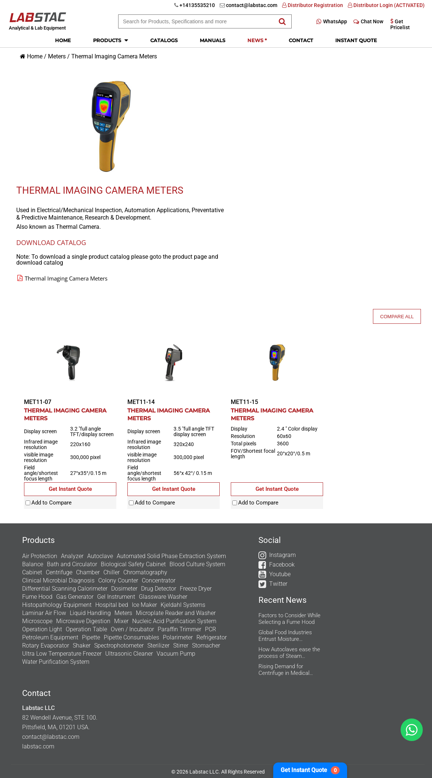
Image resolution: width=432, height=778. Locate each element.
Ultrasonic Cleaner (129, 653)
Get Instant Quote (310, 770)
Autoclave (100, 556)
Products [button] (110, 40)
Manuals (212, 40)
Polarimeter (178, 637)
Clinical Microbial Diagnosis (58, 580)
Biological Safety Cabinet (133, 564)
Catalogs (164, 40)
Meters (57, 56)
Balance (32, 564)
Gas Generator (74, 596)
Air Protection (39, 556)
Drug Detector (158, 588)
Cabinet (32, 572)
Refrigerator (211, 637)
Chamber (88, 572)
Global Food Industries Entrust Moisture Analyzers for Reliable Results (285, 635)
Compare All (397, 316)
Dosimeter (124, 588)
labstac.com (38, 746)
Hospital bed (111, 604)
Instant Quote (356, 40)
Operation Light (42, 629)
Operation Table (86, 629)
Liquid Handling (90, 612)
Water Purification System (55, 661)
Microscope (37, 621)
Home (63, 40)
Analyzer (72, 556)
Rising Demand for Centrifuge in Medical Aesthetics (283, 669)
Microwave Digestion (83, 621)
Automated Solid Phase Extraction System (171, 556)
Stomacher (206, 645)
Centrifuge (59, 572)
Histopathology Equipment (57, 604)
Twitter (278, 583)
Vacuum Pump (176, 653)
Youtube (280, 574)
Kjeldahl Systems (183, 604)
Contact (301, 40)
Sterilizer (158, 645)
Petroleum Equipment (50, 637)
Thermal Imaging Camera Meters (114, 56)
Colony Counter (118, 580)
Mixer (121, 621)
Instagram (282, 554)
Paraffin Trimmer (179, 629)
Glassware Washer (163, 596)
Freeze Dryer (196, 588)
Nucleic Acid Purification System (174, 621)
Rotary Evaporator (45, 645)
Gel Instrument (116, 596)
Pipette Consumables (131, 637)
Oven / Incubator (132, 629)
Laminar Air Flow (44, 612)
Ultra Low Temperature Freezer (62, 653)
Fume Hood (37, 596)
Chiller (111, 572)
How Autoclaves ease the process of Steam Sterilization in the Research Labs (289, 652)
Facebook (282, 564)
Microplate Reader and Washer (176, 612)
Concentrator (158, 580)
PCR (210, 629)
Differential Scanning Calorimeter (64, 588)
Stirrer (180, 645)
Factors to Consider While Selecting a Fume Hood (289, 618)
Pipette (91, 637)
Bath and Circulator (72, 564)
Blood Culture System (197, 564)
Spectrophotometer (119, 645)
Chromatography (145, 572)
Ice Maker (144, 604)
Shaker (81, 645)
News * (257, 40)
